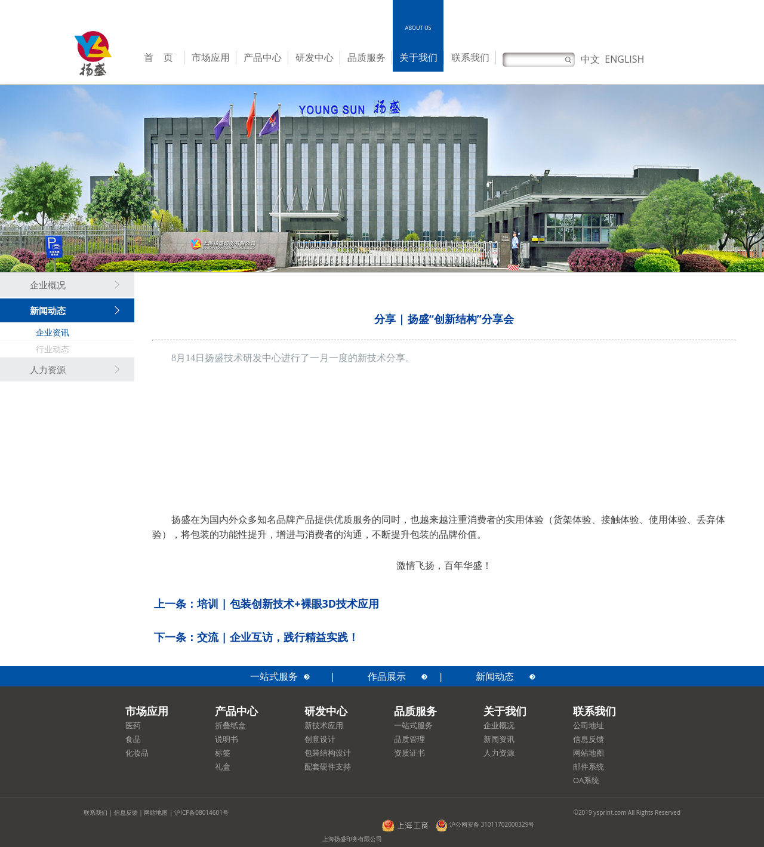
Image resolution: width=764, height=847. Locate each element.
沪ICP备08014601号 (201, 812)
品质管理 (409, 739)
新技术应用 (323, 725)
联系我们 (470, 57)
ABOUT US (418, 28)
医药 (133, 725)
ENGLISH (624, 59)
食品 (133, 739)
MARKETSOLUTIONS (210, 31)
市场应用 (211, 57)
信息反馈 (588, 739)
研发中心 (314, 57)
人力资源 (48, 370)
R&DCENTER (314, 31)
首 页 (158, 57)
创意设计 (319, 739)
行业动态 (52, 349)
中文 (590, 59)
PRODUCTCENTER (262, 31)
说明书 (226, 739)
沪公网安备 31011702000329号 (485, 824)
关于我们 (418, 57)
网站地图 (588, 752)
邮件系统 (588, 766)
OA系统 (586, 780)
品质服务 (366, 57)
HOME (158, 28)
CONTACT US (470, 28)
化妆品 (137, 752)
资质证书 (409, 752)
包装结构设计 (327, 752)
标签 (222, 752)
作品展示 (387, 676)
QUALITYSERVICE (366, 31)
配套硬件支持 (327, 766)
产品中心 (263, 57)
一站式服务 (274, 676)
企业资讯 (52, 332)
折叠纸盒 (230, 725)
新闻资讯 (499, 739)
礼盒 (222, 766)
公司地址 (588, 725)
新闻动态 (48, 311)
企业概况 (48, 285)
